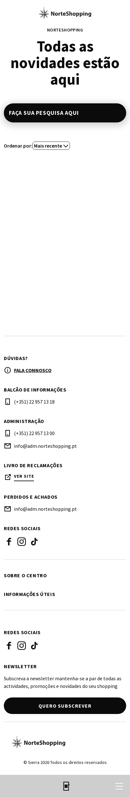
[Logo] (65, 742)
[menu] (119, 786)
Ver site (24, 476)
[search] (12, 786)
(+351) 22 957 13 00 (34, 433)
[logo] (65, 13)
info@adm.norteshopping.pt (45, 446)
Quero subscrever (65, 706)
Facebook (9, 542)
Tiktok (34, 542)
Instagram (22, 542)
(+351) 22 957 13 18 (34, 401)
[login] (93, 786)
